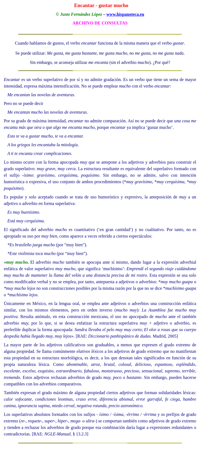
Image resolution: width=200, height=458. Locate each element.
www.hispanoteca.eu (125, 14)
